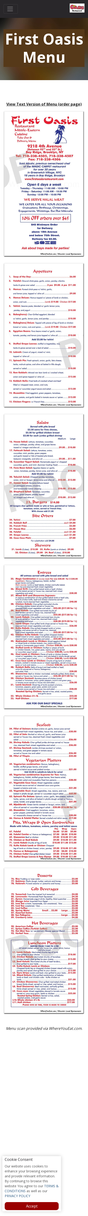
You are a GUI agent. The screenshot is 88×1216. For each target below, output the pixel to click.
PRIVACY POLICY (17, 1196)
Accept (32, 1206)
